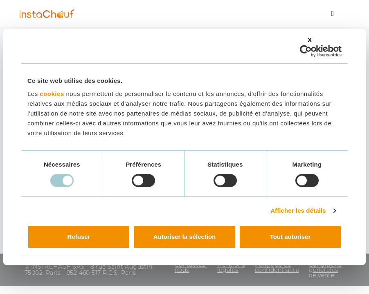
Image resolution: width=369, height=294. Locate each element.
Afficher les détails (298, 210)
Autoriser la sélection (184, 236)
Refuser (79, 236)
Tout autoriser (290, 236)
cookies (52, 93)
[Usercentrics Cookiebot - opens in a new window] (306, 51)
